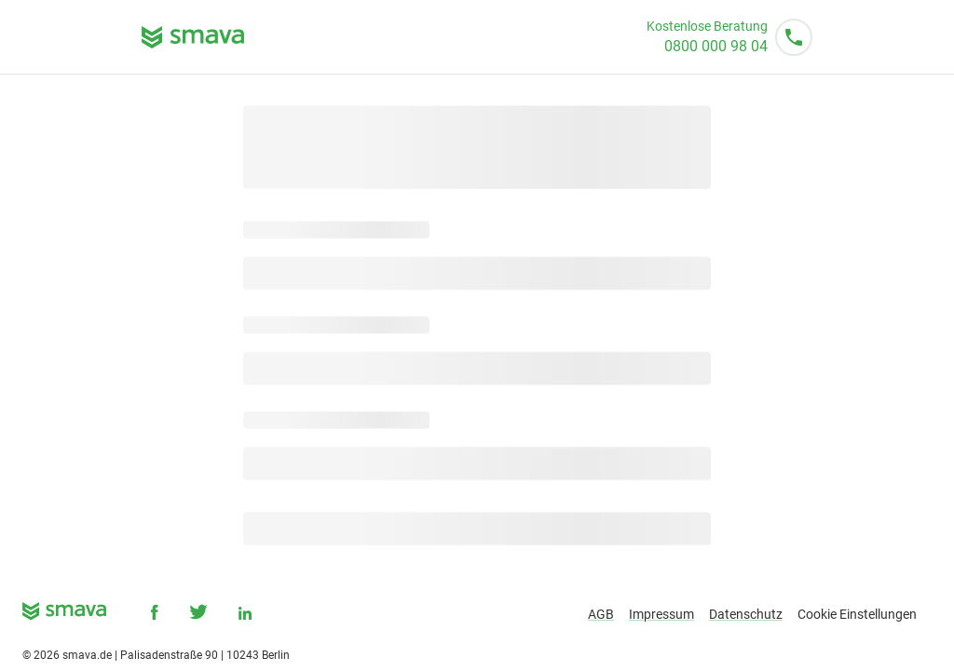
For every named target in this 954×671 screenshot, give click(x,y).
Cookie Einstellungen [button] (857, 614)
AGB (601, 614)
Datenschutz (746, 614)
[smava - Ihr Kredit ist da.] (64, 614)
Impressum (661, 614)
